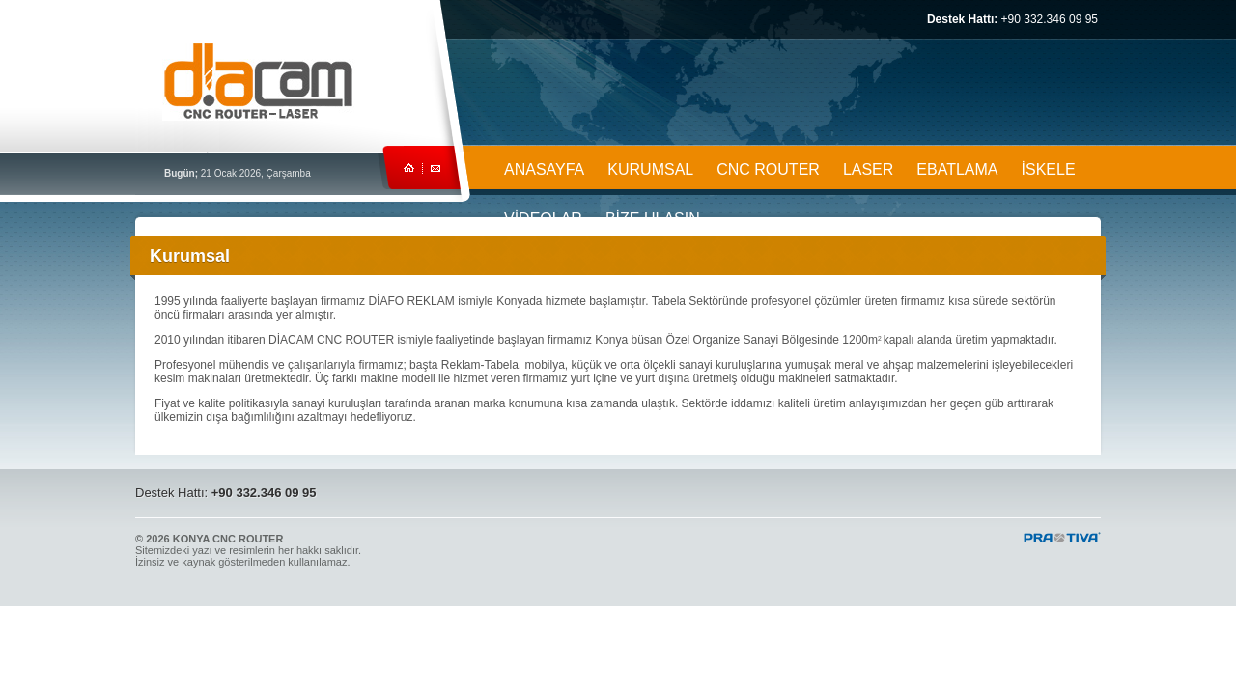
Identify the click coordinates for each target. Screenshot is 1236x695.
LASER (868, 169)
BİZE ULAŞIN (652, 218)
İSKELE (1049, 169)
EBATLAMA (956, 169)
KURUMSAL (650, 169)
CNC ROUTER (768, 169)
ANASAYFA (544, 169)
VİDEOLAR (543, 218)
